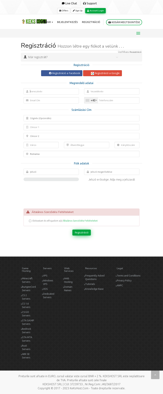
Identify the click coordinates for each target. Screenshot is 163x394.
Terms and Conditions (129, 275)
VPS (45, 275)
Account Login (95, 10)
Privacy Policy (124, 280)
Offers (63, 10)
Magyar (46, 22)
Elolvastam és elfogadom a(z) (63, 220)
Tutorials (90, 284)
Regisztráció (91, 22)
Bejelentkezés (67, 22)
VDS (45, 289)
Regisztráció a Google (105, 73)
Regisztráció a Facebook (64, 73)
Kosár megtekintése (124, 22)
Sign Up (78, 10)
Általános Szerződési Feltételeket (80, 220)
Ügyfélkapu (123, 52)
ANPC (120, 285)
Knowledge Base (94, 289)
